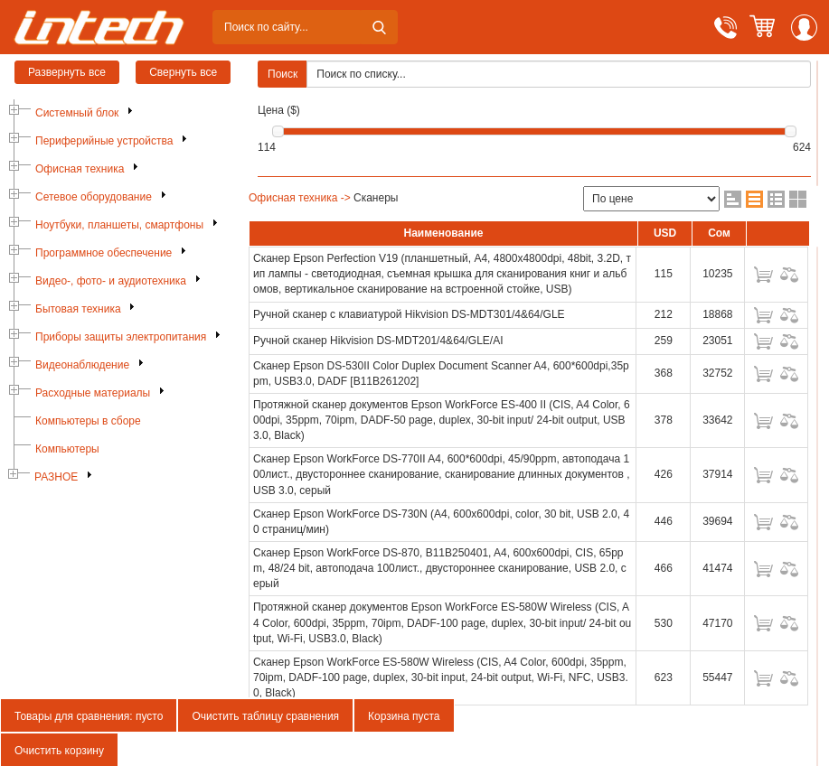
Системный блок (76, 113)
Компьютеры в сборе (88, 421)
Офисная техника (79, 169)
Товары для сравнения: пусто (88, 716)
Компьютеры (67, 449)
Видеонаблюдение (82, 365)
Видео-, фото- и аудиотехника (110, 281)
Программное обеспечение (103, 253)
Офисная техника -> (300, 198)
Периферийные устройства (104, 141)
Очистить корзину (59, 750)
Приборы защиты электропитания (120, 337)
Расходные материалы (92, 393)
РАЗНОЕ (56, 477)
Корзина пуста (403, 716)
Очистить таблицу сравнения (265, 716)
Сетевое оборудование (93, 197)
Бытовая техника (78, 309)
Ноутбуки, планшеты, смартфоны (119, 225)
